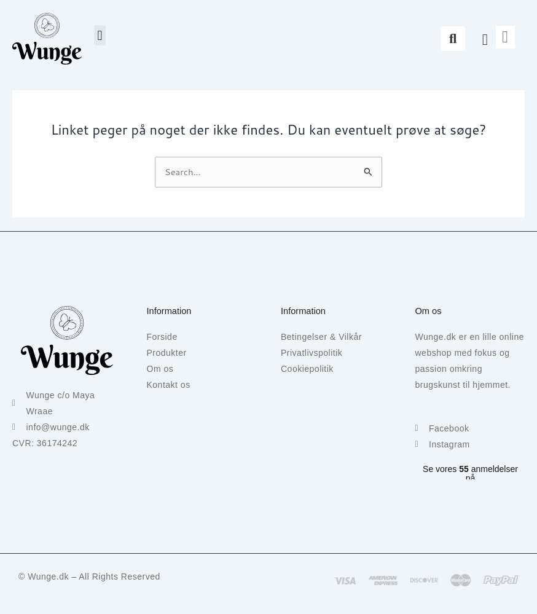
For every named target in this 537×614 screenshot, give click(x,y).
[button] (100, 35)
